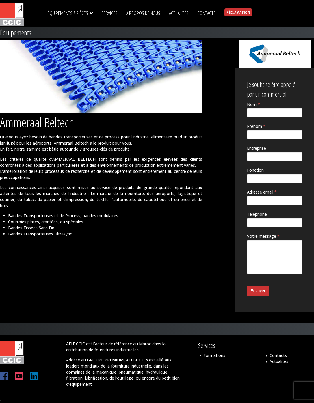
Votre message (263, 236)
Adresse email (262, 192)
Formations (214, 355)
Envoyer (257, 290)
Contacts (278, 355)
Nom (253, 104)
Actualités (279, 361)
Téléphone (257, 214)
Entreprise (256, 148)
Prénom (256, 126)
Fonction (255, 170)
